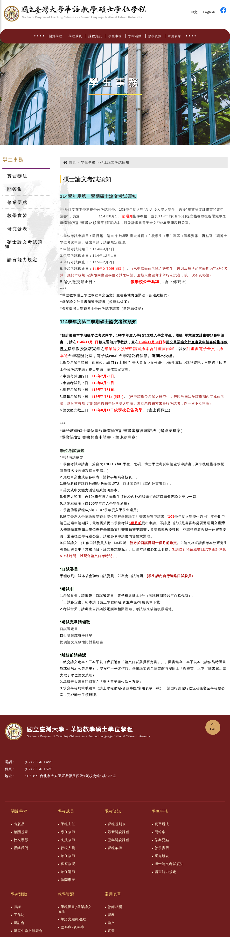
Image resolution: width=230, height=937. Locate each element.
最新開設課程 (118, 832)
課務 (111, 915)
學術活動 (135, 36)
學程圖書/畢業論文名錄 (75, 909)
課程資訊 (95, 36)
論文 (111, 923)
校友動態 (21, 840)
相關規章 (21, 832)
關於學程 (55, 36)
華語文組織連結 (73, 919)
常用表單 (174, 36)
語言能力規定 (22, 259)
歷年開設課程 (118, 840)
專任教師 (68, 832)
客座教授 (68, 864)
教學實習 (17, 215)
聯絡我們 (21, 848)
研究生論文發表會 (28, 931)
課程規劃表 (117, 824)
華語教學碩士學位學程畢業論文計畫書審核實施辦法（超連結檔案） (116, 295)
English (209, 12)
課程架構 (115, 848)
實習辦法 (17, 176)
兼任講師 (68, 872)
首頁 (72, 162)
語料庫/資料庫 (72, 927)
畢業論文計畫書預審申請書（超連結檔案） (96, 302)
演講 (17, 907)
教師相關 (115, 907)
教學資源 (154, 36)
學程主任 (68, 824)
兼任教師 (68, 856)
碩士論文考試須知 (24, 244)
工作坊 (19, 915)
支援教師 (68, 840)
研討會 (19, 923)
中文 (194, 12)
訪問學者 (68, 880)
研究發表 (17, 228)
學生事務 (115, 36)
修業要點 (17, 202)
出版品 (19, 824)
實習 (111, 931)
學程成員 (75, 36)
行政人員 (68, 848)
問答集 (14, 189)
